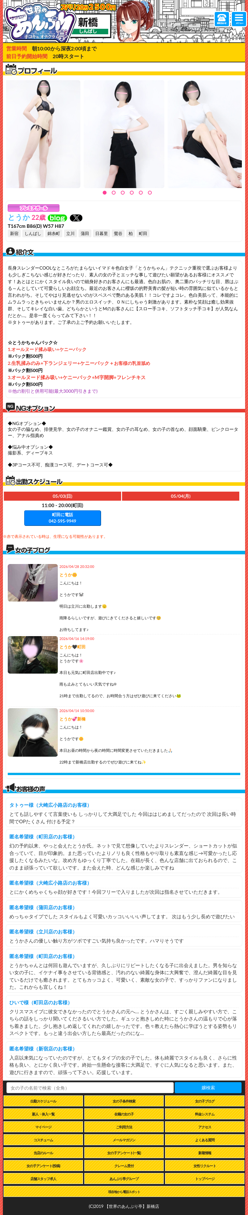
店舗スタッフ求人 (43, 1179)
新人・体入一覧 (43, 1114)
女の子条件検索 (124, 1101)
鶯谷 (118, 233)
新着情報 (204, 1153)
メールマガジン (124, 1140)
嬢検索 (208, 1087)
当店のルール (43, 1153)
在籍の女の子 (124, 1114)
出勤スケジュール (43, 1101)
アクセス (204, 1127)
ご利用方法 (124, 1127)
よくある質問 (204, 1140)
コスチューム (43, 1140)
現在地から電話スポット (124, 1192)
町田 (143, 233)
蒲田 (85, 233)
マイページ (43, 1127)
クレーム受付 (124, 1166)
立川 (70, 233)
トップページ (204, 1179)
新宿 (14, 233)
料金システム (204, 1114)
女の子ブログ (204, 1101)
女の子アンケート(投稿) (43, 1166)
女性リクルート (204, 1166)
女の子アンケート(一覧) (124, 1153)
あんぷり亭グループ (124, 1179)
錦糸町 (53, 233)
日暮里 (101, 233)
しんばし (33, 233)
